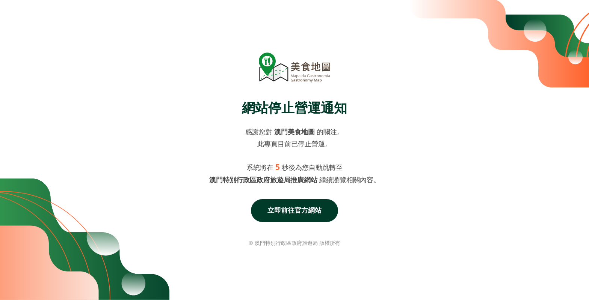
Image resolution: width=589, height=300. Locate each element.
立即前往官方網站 (294, 210)
